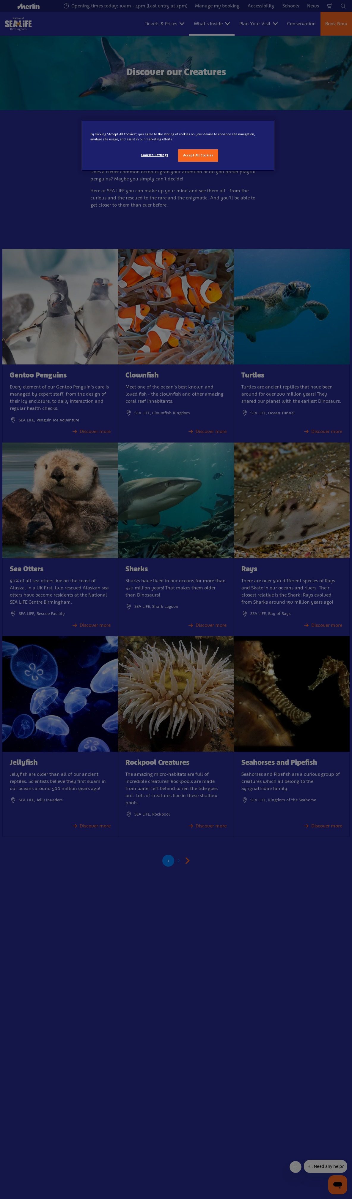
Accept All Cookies (198, 155)
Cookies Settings (154, 155)
